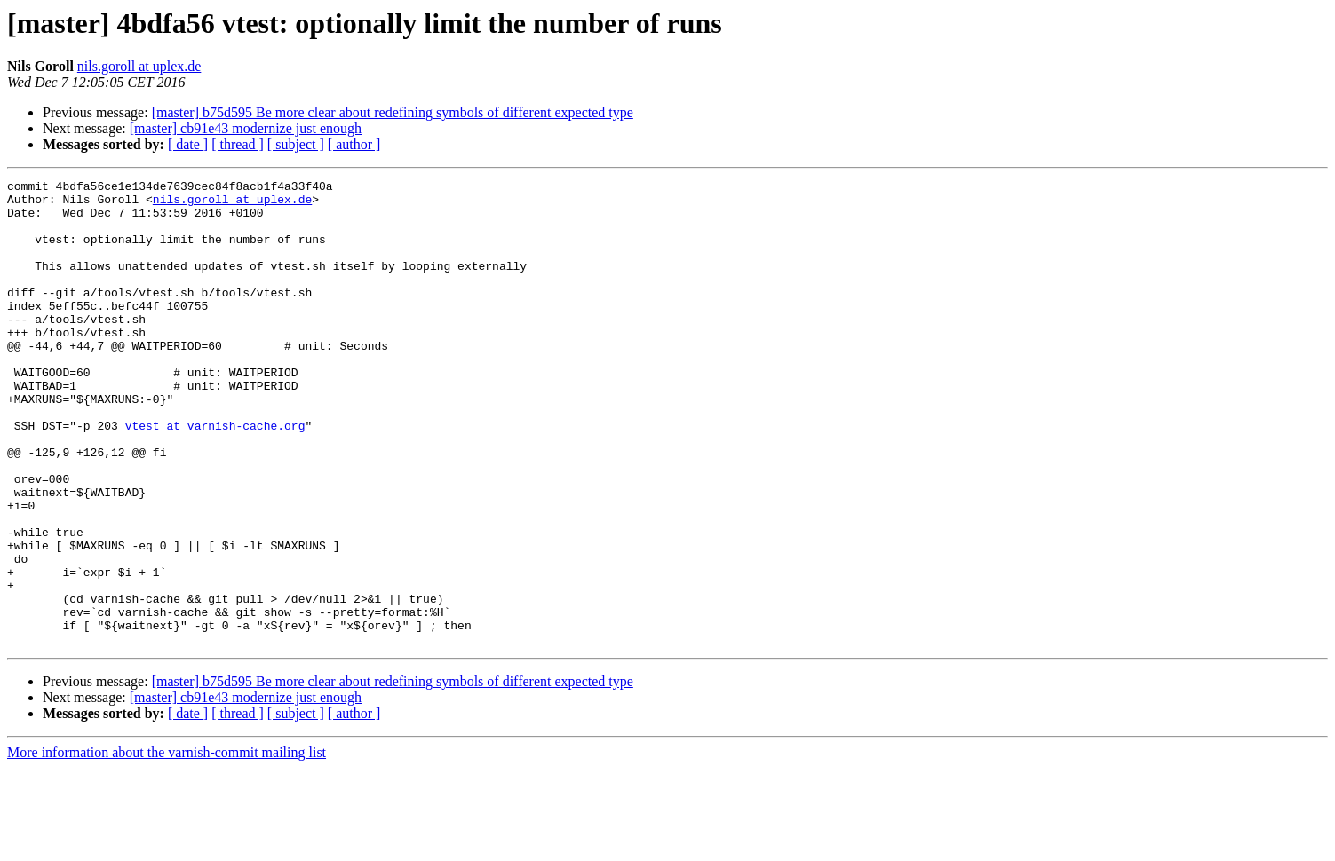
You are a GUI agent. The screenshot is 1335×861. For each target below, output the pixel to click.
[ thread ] (237, 144)
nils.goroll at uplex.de (139, 66)
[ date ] (188, 144)
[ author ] (354, 144)
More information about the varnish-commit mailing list (166, 845)
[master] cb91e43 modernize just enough (246, 128)
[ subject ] (295, 144)
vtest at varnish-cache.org (215, 476)
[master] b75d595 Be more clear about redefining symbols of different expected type (392, 112)
